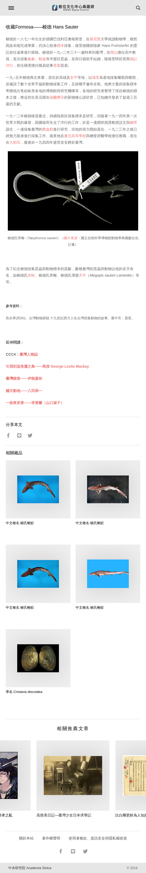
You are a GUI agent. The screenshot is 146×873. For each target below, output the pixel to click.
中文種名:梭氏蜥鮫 (20, 523)
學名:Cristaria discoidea (24, 692)
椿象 (31, 59)
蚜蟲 (42, 59)
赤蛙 (31, 275)
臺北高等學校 (75, 136)
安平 (73, 77)
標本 (60, 45)
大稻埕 (14, 142)
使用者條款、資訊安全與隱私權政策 (98, 838)
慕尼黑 (95, 39)
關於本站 (26, 838)
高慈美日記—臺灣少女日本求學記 (63, 815)
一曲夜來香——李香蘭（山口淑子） (35, 403)
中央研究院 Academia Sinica (29, 868)
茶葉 (56, 65)
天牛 (82, 275)
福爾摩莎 (57, 97)
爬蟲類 (47, 129)
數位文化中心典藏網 (73, 8)
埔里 (95, 77)
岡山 (114, 52)
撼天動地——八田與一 (24, 391)
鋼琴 (133, 122)
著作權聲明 (51, 838)
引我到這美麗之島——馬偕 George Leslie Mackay (47, 366)
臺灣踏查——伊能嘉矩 (24, 378)
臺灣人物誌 (29, 354)
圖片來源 (70, 238)
